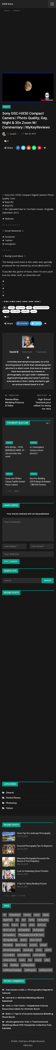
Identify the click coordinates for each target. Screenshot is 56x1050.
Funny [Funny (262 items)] (5, 925)
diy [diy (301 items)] (17, 920)
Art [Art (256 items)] (4, 915)
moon (34, 311)
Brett (8, 1013)
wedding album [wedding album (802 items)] (28, 965)
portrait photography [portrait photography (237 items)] (11, 950)
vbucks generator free (17, 1021)
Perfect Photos (13, 798)
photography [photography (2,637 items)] (38, 930)
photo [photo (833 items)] (32, 925)
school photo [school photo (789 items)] (8, 955)
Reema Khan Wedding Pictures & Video (14, 402)
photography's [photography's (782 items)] (9, 935)
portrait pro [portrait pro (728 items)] (28, 950)
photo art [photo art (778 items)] (41, 925)
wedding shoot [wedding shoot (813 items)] (45, 970)
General (10, 792)
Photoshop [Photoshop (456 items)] (7, 945)
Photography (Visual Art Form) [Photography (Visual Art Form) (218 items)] (31, 935)
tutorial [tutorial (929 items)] (38, 960)
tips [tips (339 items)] (30, 960)
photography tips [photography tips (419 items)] (10, 940)
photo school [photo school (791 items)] (35, 940)
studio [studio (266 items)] (22, 960)
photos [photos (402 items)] (23, 940)
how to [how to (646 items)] (15, 925)
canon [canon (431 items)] (36, 915)
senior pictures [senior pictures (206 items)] (9, 960)
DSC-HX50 (15, 311)
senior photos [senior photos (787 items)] (39, 955)
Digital (6, 311)
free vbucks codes (15, 989)
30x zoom (20, 307)
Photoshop (11, 803)
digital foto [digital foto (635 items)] (7, 920)
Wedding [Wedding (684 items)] (14, 965)
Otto (8, 1005)
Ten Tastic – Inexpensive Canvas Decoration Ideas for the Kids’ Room (25, 1007)
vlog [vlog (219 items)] (5, 965)
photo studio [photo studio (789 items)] (21, 945)
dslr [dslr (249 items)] (23, 920)
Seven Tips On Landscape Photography (33, 833)
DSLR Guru (7, 4)
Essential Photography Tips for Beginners (34, 846)
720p (29, 307)
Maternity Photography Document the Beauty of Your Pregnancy (33, 859)
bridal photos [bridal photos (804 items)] (15, 915)
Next (17, 491)
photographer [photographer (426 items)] (24, 930)
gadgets (25, 311)
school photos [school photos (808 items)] (24, 955)
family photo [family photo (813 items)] (43, 920)
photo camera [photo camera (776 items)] (9, 930)
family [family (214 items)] (31, 920)
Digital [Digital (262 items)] (45, 915)
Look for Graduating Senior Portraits (32, 871)
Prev (9, 491)
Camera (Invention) (41, 307)
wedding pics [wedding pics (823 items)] (30, 970)
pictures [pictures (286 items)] (33, 945)
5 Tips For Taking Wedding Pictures (32, 883)
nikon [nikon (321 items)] (23, 925)
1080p (11, 307)
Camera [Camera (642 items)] (27, 915)
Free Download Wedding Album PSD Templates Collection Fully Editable (27, 1025)
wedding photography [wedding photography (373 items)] (12, 970)
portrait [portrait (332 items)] (43, 945)
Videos (6, 107)
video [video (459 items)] (47, 960)
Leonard (10, 997)
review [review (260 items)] (39, 950)
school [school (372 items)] (48, 950)
